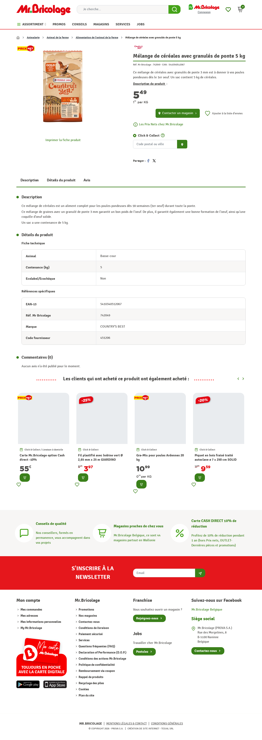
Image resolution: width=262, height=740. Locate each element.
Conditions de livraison (93, 628)
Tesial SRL (167, 728)
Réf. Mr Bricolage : (142, 64)
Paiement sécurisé (90, 634)
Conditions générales (167, 723)
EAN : (165, 64)
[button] (240, 9)
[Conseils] (24, 533)
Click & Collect (148, 136)
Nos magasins (87, 616)
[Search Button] (174, 9)
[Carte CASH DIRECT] (180, 533)
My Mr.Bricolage (31, 628)
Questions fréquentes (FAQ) (96, 646)
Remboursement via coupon (96, 671)
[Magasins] (102, 533)
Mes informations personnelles (40, 622)
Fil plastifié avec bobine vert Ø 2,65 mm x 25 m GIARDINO (100, 457)
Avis (87, 180)
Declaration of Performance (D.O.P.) (102, 653)
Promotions (86, 610)
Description (29, 180)
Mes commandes (31, 610)
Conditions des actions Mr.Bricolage (102, 659)
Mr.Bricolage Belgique (206, 610)
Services (84, 640)
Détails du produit (61, 180)
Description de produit (150, 84)
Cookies (83, 689)
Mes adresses (29, 616)
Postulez (142, 652)
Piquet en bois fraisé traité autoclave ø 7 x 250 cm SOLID (216, 457)
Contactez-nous (89, 622)
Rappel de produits (90, 677)
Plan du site (86, 695)
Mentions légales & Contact (126, 723)
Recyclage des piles (91, 683)
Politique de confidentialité (96, 665)
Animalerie (33, 37)
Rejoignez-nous (147, 618)
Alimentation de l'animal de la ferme (97, 37)
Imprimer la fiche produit (63, 140)
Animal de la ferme (58, 37)
